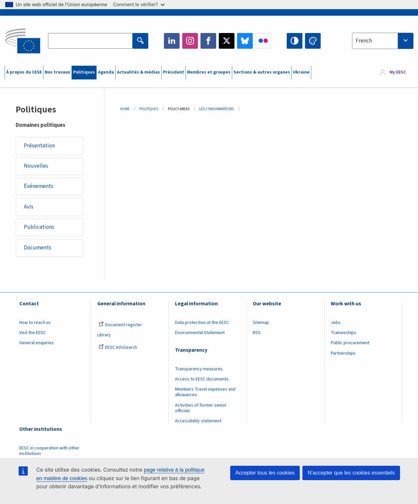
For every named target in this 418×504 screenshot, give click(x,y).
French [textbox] (364, 41)
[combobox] (382, 41)
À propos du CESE (24, 72)
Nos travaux (57, 72)
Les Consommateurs (216, 109)
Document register (120, 325)
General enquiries (36, 343)
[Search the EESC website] (90, 41)
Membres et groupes (209, 72)
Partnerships (343, 353)
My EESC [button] (398, 72)
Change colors (313, 41)
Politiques (84, 72)
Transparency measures (199, 369)
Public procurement (350, 343)
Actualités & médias (138, 72)
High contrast (294, 41)
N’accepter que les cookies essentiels (351, 473)
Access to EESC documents (202, 379)
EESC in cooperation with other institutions (49, 451)
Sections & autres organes (261, 72)
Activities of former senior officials (201, 408)
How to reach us (35, 323)
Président (173, 72)
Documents (37, 248)
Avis (28, 207)
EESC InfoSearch (118, 347)
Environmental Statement (200, 333)
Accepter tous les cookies (265, 473)
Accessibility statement (198, 421)
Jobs (336, 323)
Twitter (226, 41)
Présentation (39, 146)
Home (125, 109)
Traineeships (343, 333)
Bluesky (245, 41)
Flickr (263, 41)
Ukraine (301, 72)
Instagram (190, 41)
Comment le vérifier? (138, 4)
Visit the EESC (32, 333)
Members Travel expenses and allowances (205, 392)
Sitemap (261, 323)
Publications (39, 227)
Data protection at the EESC (202, 323)
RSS (257, 333)
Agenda (106, 72)
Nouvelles (36, 166)
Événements (38, 187)
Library (104, 335)
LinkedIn (172, 41)
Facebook (208, 41)
